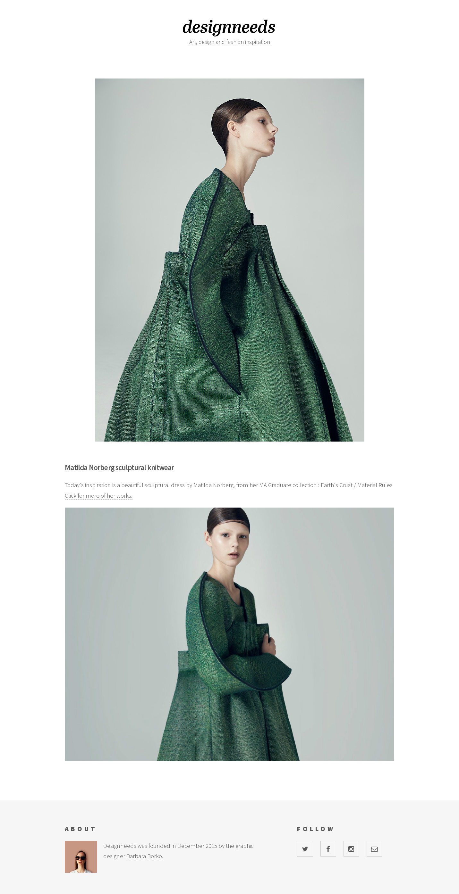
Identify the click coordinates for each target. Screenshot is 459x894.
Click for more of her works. (98, 495)
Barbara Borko (144, 856)
